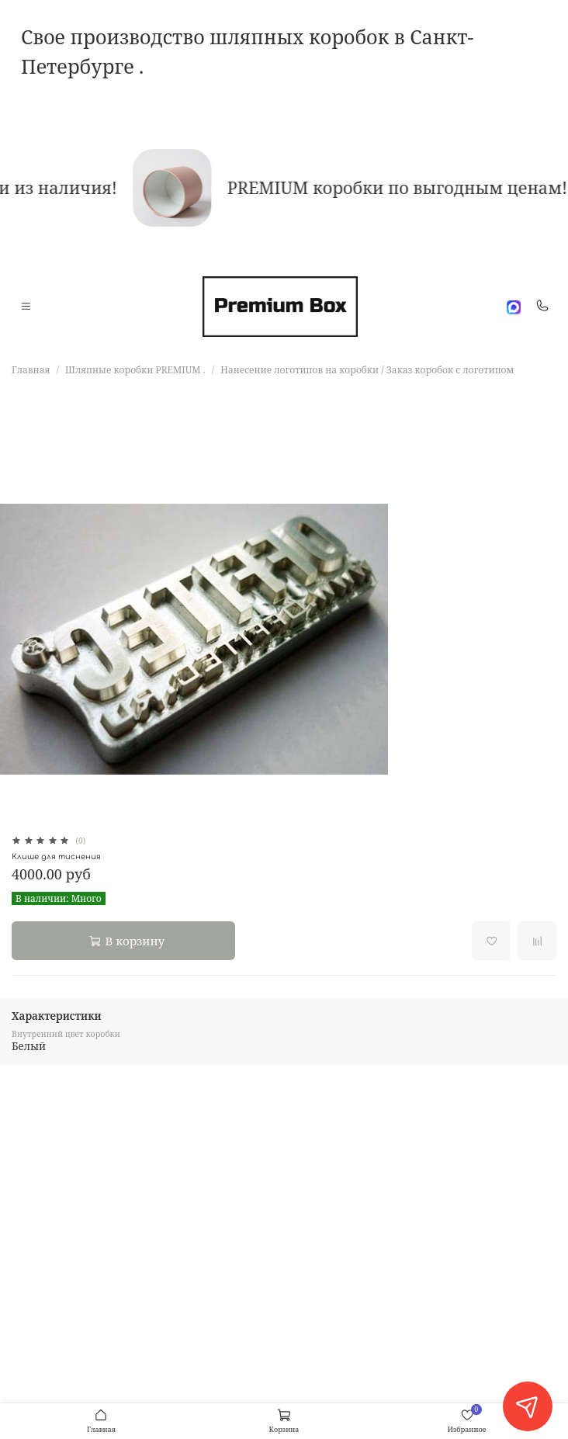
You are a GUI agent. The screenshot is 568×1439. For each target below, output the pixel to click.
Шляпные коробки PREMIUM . (135, 369)
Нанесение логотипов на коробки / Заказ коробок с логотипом (367, 369)
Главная (31, 369)
